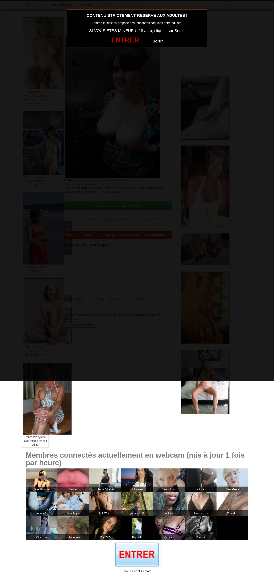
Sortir (158, 41)
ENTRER (125, 40)
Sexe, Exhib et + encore (137, 571)
